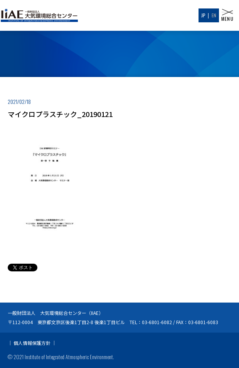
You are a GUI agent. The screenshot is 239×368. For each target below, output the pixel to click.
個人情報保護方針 (31, 343)
